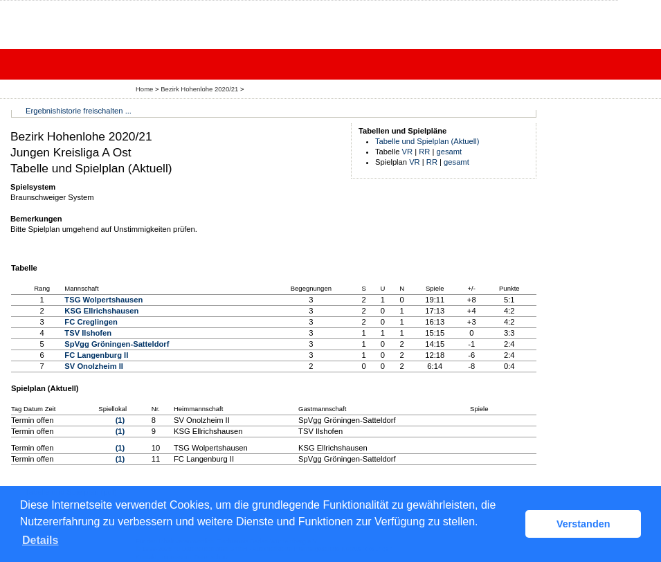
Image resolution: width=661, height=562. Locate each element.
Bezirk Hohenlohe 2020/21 (200, 89)
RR (424, 151)
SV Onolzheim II (93, 366)
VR (407, 151)
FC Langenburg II (96, 355)
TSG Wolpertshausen (103, 300)
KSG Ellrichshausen (101, 311)
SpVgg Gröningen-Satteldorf (116, 344)
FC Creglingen (90, 322)
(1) (120, 420)
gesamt (449, 151)
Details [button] (40, 540)
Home (144, 89)
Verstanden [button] (583, 523)
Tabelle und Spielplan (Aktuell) (427, 141)
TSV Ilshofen (87, 333)
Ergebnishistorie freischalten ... (79, 111)
